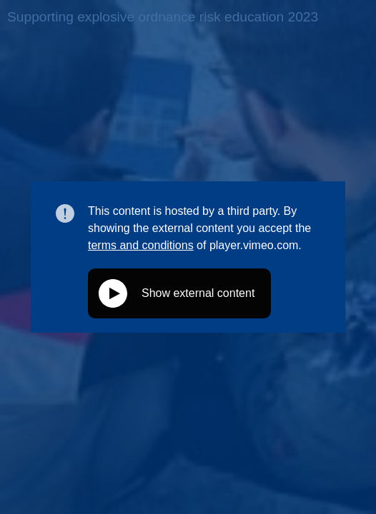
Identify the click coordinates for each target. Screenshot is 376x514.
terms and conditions (141, 245)
